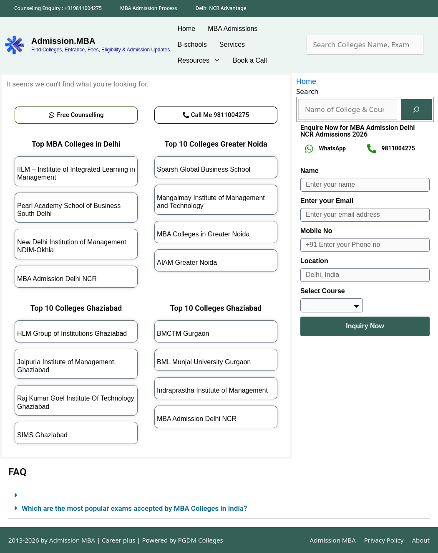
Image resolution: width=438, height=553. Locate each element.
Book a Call (250, 60)
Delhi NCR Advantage (220, 8)
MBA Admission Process (148, 8)
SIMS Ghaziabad (42, 435)
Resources (202, 60)
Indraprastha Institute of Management (212, 390)
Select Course (322, 290)
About (421, 540)
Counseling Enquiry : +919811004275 (58, 8)
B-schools (192, 44)
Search (307, 91)
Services (232, 44)
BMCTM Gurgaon (183, 333)
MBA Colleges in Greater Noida (203, 234)
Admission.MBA (63, 41)
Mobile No (316, 230)
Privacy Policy (384, 540)
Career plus (118, 540)
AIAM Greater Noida (187, 262)
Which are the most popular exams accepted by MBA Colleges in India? (134, 508)
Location (314, 260)
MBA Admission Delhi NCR (57, 278)
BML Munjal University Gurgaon (204, 361)
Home (187, 28)
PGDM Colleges (200, 540)
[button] (219, 491)
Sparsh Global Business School (203, 169)
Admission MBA (333, 540)
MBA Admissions (232, 28)
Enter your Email (326, 200)
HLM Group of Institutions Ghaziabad (72, 333)
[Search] (416, 109)
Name (309, 170)
